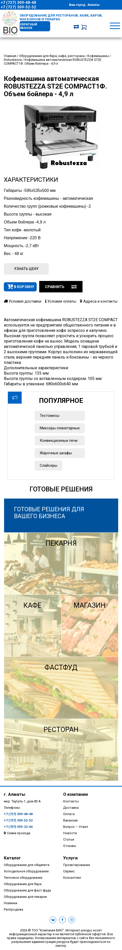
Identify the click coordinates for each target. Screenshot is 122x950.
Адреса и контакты (98, 301)
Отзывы (69, 846)
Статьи (68, 839)
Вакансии (70, 820)
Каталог (12, 857)
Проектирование (76, 865)
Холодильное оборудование (26, 871)
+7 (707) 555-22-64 (18, 827)
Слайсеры (48, 465)
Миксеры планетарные (60, 428)
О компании (75, 794)
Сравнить (61, 287)
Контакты (71, 801)
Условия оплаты (60, 301)
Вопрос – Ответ (75, 827)
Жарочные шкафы (56, 453)
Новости (70, 833)
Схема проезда (18, 833)
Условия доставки (22, 301)
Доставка (71, 808)
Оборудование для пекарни (25, 897)
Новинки (10, 903)
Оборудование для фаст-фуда (27, 890)
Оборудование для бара (23, 884)
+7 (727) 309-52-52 (18, 7)
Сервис (69, 871)
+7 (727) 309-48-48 (18, 2)
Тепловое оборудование (23, 878)
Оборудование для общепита (26, 865)
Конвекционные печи (58, 440)
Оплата (69, 814)
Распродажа (13, 909)
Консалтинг (72, 878)
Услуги (70, 857)
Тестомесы (49, 415)
